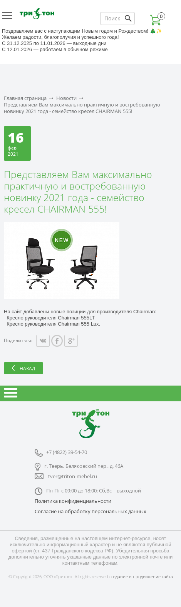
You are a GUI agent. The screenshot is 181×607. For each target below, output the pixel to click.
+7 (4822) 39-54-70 (66, 452)
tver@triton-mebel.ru (72, 476)
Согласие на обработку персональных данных (90, 511)
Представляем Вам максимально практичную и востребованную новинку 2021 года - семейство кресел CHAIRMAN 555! (82, 108)
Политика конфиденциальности (73, 500)
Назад (27, 368)
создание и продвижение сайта (141, 576)
